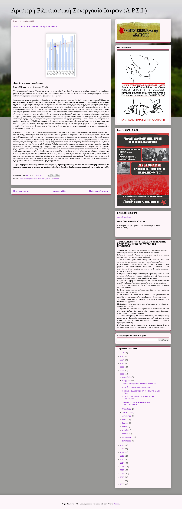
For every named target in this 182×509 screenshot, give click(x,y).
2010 (122, 477)
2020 (122, 374)
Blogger (116, 504)
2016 (122, 456)
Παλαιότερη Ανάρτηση (99, 191)
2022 (122, 367)
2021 (122, 370)
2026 (122, 353)
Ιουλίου (125, 420)
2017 (122, 452)
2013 (122, 467)
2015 (122, 459)
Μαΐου (125, 427)
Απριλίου (126, 430)
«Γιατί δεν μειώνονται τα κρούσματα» (136, 387)
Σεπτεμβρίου (127, 412)
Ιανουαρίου (127, 441)
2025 (122, 356)
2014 (122, 463)
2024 (122, 360)
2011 (122, 474)
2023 (122, 363)
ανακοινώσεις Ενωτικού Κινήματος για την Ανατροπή (39, 179)
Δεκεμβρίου (127, 377)
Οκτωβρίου (127, 409)
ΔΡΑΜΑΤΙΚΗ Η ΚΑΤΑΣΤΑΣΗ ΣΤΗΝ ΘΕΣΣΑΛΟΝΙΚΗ (136, 403)
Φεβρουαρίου (128, 437)
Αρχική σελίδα (59, 191)
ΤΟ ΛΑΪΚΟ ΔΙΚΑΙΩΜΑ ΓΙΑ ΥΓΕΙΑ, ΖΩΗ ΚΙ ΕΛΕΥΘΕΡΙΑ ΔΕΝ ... (138, 398)
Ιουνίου (125, 423)
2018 (122, 449)
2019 (122, 445)
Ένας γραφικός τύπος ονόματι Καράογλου (138, 384)
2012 (122, 470)
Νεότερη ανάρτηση (21, 191)
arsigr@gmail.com (124, 217)
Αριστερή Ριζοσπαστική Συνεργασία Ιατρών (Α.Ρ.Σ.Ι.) (79, 10)
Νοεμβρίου (126, 381)
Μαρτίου (126, 434)
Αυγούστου (127, 416)
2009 (122, 481)
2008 (122, 484)
